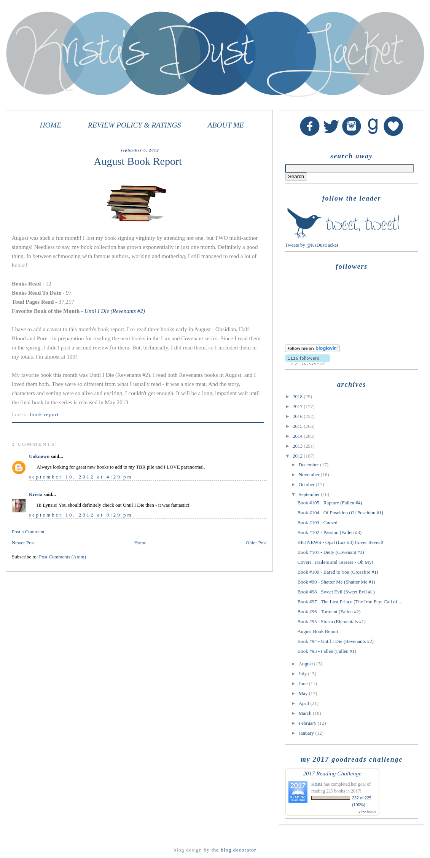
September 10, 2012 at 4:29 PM (81, 477)
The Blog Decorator (234, 850)
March (306, 713)
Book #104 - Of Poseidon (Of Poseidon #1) (340, 512)
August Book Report (317, 631)
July (303, 673)
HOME (50, 125)
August (306, 664)
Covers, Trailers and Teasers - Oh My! (335, 562)
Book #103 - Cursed (317, 522)
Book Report (44, 414)
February (308, 723)
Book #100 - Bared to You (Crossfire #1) (337, 572)
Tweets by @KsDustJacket (311, 245)
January (307, 733)
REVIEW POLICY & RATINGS (134, 125)
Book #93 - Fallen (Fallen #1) (326, 651)
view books (367, 812)
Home (140, 542)
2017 (298, 406)
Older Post (256, 542)
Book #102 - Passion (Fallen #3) (329, 532)
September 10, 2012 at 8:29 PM (81, 515)
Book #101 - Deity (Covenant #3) (330, 552)
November (310, 474)
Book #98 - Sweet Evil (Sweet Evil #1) (335, 592)
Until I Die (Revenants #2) (114, 311)
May (304, 693)
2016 (298, 416)
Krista (35, 494)
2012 (298, 456)
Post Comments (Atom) (62, 557)
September (310, 494)
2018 (298, 396)
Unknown (39, 456)
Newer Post (23, 542)
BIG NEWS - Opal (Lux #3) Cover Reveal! (340, 542)
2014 (298, 436)
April (305, 703)
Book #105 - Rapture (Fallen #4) (329, 503)
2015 (298, 426)
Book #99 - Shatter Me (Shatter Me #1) (336, 582)
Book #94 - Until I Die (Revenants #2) (335, 641)
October (307, 484)
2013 (298, 446)
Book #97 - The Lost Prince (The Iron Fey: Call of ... (349, 601)
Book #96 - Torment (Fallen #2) (328, 611)
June (304, 683)
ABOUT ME (225, 125)
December (309, 464)
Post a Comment (28, 531)
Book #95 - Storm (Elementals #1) (331, 621)
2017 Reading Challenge (332, 773)
